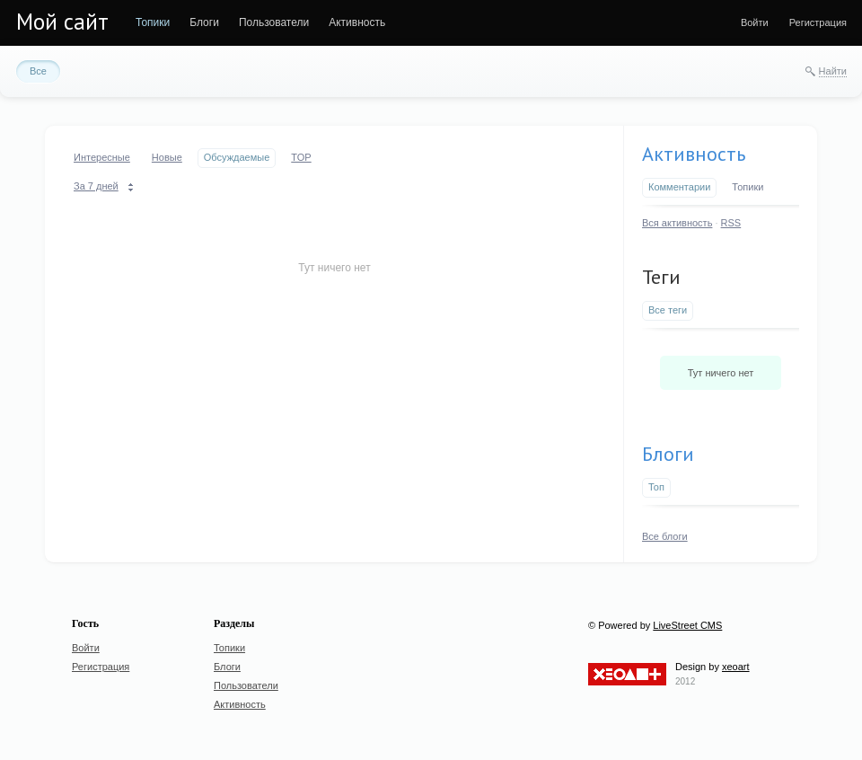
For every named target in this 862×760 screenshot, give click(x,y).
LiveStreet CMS (687, 625)
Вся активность (677, 222)
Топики (747, 186)
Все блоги (665, 536)
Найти (833, 71)
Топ (656, 487)
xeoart (736, 666)
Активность (693, 153)
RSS (731, 222)
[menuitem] (153, 22)
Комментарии (679, 186)
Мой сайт (62, 21)
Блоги (668, 453)
